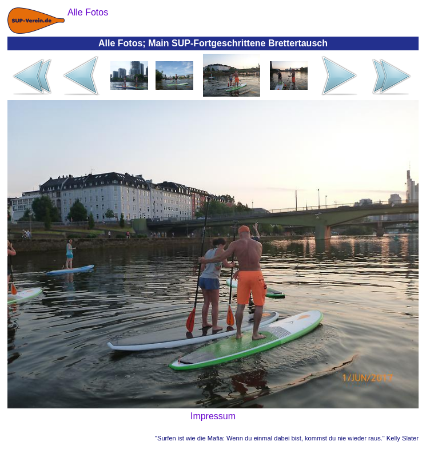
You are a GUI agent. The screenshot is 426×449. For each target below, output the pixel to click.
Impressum (213, 416)
